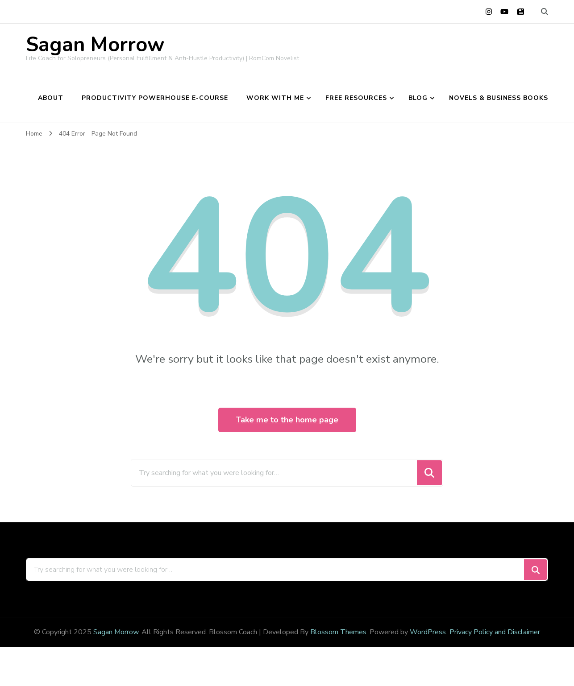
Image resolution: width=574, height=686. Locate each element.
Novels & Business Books (498, 98)
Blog (418, 98)
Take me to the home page (287, 419)
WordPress (428, 632)
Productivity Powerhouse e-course (155, 98)
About (50, 98)
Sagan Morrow (95, 44)
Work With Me (275, 98)
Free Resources (356, 98)
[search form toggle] (544, 12)
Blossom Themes (338, 632)
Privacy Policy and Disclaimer (494, 632)
